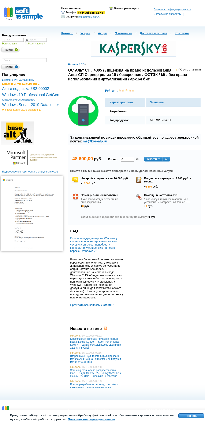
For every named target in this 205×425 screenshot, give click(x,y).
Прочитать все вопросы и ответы (92, 304)
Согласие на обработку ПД (169, 13)
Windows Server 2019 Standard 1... (22, 109)
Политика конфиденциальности (172, 9)
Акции (102, 33)
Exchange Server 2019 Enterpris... (18, 80)
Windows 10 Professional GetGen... (32, 95)
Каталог (67, 33)
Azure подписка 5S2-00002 (25, 89)
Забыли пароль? (35, 43)
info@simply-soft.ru (89, 16)
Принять (191, 415)
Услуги (85, 33)
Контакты (182, 33)
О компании (123, 33)
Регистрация (9, 43)
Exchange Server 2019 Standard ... (21, 84)
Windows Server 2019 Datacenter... (18, 100)
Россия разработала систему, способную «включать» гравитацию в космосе (94, 386)
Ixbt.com (75, 335)
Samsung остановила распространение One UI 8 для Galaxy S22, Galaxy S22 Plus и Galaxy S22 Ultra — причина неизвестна (96, 373)
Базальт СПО (76, 64)
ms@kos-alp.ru (95, 141)
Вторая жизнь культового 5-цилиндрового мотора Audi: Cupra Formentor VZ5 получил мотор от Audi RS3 (95, 359)
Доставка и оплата (153, 33)
